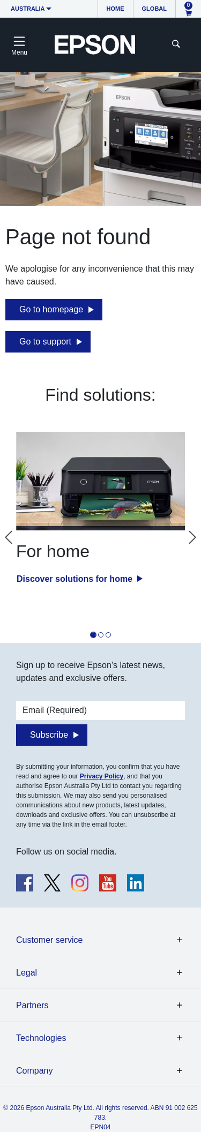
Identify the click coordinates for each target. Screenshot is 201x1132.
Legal (26, 972)
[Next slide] (192, 537)
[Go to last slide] (8, 537)
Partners (32, 1005)
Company (34, 1070)
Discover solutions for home (76, 578)
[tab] (93, 635)
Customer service (49, 939)
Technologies (41, 1038)
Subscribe (49, 734)
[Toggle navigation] (19, 44)
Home (115, 8)
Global (154, 8)
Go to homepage (51, 309)
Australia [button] (28, 8)
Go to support (45, 341)
